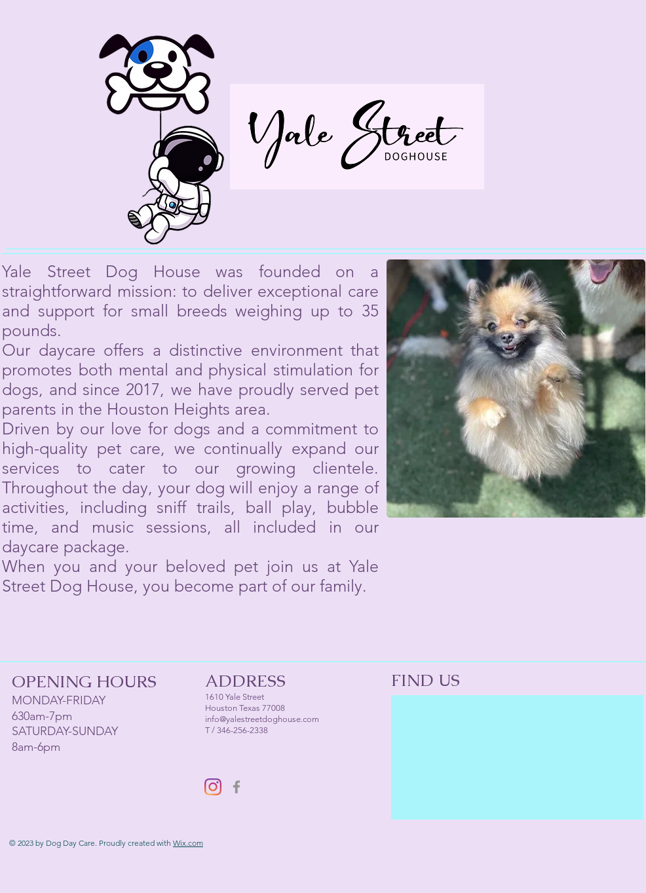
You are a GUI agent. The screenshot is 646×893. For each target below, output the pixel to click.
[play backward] (403, 388)
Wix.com (188, 843)
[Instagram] (212, 786)
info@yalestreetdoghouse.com (262, 719)
